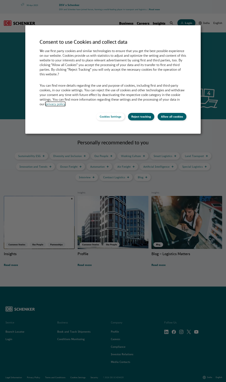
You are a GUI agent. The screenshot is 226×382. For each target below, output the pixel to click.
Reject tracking (141, 116)
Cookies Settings (110, 116)
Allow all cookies (172, 116)
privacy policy (55, 104)
